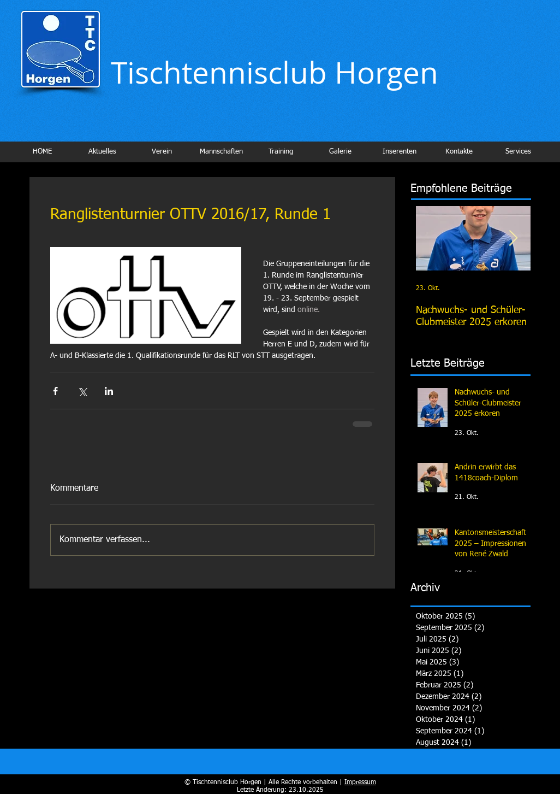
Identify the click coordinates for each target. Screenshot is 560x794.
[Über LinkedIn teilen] (109, 391)
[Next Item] (513, 238)
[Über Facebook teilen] (55, 391)
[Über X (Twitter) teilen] (82, 391)
